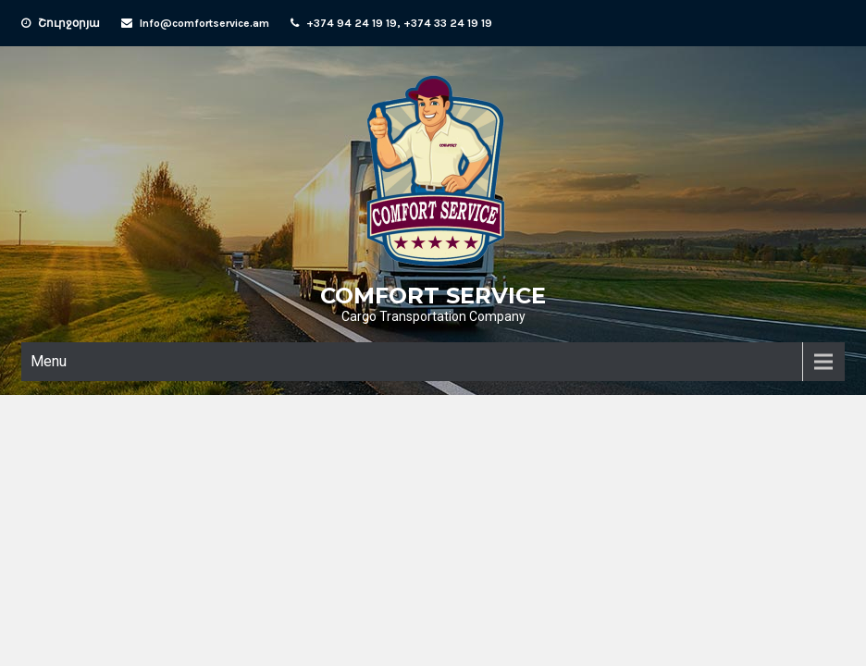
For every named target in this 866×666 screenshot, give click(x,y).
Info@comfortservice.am (204, 23)
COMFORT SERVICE (433, 295)
